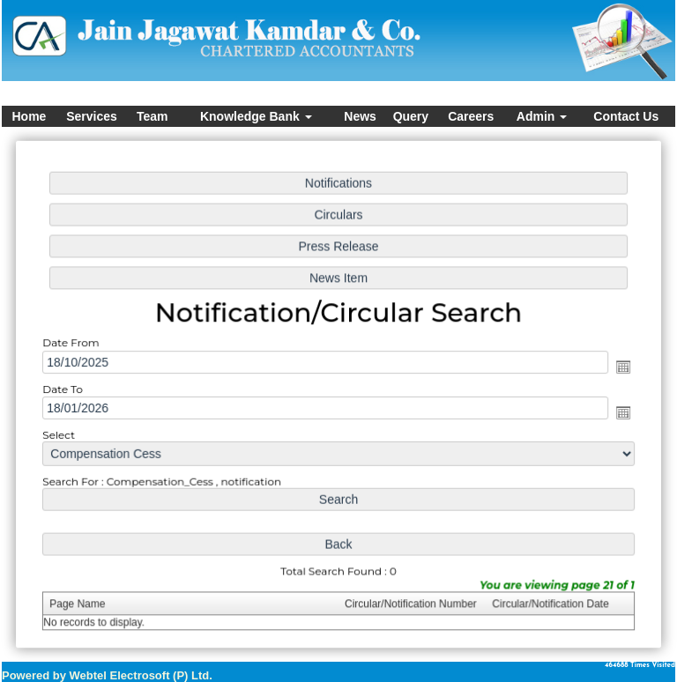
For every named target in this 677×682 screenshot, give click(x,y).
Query (410, 116)
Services (91, 116)
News (360, 116)
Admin (542, 116)
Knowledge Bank (256, 116)
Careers (471, 116)
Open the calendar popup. (619, 366)
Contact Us (625, 116)
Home (28, 116)
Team (152, 116)
